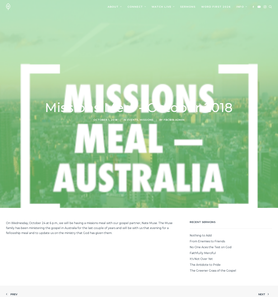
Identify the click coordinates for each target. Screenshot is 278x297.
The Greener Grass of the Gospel (213, 255)
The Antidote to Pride (205, 249)
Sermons (188, 6)
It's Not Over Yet (201, 244)
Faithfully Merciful (203, 238)
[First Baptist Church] (8, 6)
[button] (254, 6)
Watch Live (163, 6)
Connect (136, 6)
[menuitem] (114, 6)
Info (241, 6)
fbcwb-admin (174, 112)
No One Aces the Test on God (211, 232)
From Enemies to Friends (207, 226)
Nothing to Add (201, 220)
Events (132, 112)
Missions (146, 112)
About (115, 6)
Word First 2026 (215, 6)
